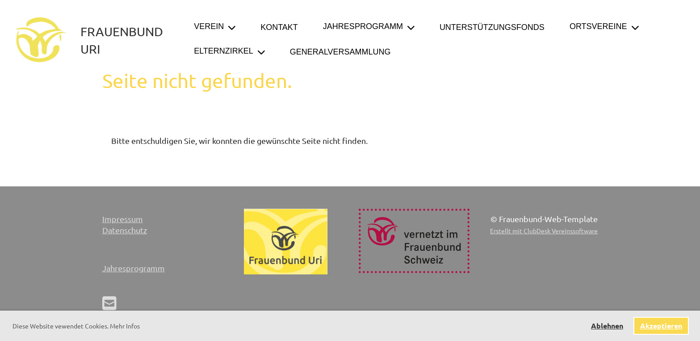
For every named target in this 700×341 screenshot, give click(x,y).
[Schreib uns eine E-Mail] (109, 302)
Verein (214, 26)
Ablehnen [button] (607, 325)
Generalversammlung (340, 51)
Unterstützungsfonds (492, 27)
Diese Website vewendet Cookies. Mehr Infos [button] (76, 326)
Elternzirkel (229, 51)
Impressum (122, 218)
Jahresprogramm (369, 26)
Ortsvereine (604, 26)
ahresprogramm (135, 268)
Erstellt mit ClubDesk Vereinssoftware (544, 231)
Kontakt (279, 27)
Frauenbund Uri (121, 40)
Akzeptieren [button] (661, 325)
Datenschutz (124, 230)
